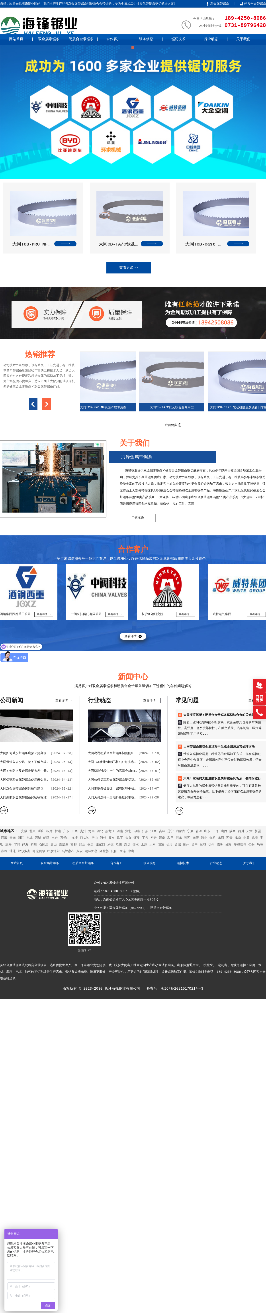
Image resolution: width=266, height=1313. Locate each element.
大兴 (128, 838)
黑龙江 (110, 831)
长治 (169, 844)
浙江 (21, 838)
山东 (207, 831)
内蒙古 (180, 831)
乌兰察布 (68, 851)
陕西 (232, 831)
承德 (110, 844)
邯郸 (73, 844)
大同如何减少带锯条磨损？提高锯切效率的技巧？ (34, 753)
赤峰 (4, 851)
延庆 (162, 838)
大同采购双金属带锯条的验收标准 (23, 797)
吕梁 (228, 844)
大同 (152, 844)
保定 (90, 844)
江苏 (145, 831)
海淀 (75, 838)
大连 (122, 851)
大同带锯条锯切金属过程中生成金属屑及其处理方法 (219, 747)
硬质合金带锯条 (255, 4)
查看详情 (130, 636)
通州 (103, 838)
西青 (229, 838)
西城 (38, 838)
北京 (32, 831)
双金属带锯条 (219, 4)
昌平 (120, 838)
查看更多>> (128, 268)
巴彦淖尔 (53, 851)
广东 (66, 831)
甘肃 (58, 831)
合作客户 (113, 39)
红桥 (212, 838)
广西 (75, 831)
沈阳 (114, 851)
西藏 (4, 838)
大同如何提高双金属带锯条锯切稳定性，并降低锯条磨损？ (128, 780)
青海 (199, 831)
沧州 (119, 844)
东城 (29, 838)
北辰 (246, 838)
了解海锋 (137, 518)
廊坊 (127, 844)
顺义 (111, 838)
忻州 (211, 844)
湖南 (137, 831)
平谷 (145, 838)
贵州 (83, 831)
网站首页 (16, 39)
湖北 (128, 831)
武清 (255, 838)
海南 (91, 831)
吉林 (162, 831)
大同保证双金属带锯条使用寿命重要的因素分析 (32, 780)
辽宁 (170, 831)
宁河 (17, 844)
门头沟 (84, 838)
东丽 (221, 838)
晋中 (195, 844)
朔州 (186, 844)
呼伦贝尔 (39, 851)
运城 (203, 844)
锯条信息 (146, 39)
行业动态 (211, 39)
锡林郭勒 (91, 851)
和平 (170, 838)
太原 (144, 844)
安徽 (24, 831)
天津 (249, 831)
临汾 (220, 844)
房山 (95, 838)
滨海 (8, 844)
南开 (196, 838)
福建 (49, 831)
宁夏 (190, 831)
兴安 (79, 851)
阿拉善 (104, 851)
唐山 (54, 844)
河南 (120, 831)
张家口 (100, 844)
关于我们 (243, 39)
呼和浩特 (240, 844)
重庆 (41, 831)
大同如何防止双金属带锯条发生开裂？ (26, 771)
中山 (131, 851)
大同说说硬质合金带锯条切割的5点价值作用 (118, 753)
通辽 (13, 851)
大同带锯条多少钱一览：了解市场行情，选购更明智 (35, 762)
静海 (25, 844)
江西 (154, 831)
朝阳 (46, 838)
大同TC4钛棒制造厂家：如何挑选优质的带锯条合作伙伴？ (128, 762)
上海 (216, 831)
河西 (187, 838)
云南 (13, 838)
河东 (179, 838)
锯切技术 (178, 39)
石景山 (64, 838)
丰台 (55, 838)
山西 (224, 831)
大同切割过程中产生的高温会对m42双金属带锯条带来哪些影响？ (132, 771)
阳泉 (161, 844)
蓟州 (34, 844)
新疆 (258, 831)
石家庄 (43, 844)
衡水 (136, 844)
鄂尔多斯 (24, 851)
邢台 (82, 844)
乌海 (260, 844)
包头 (251, 844)
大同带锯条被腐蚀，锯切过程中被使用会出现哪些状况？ (126, 788)
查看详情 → (63, 700)
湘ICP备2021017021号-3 (182, 989)
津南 (238, 838)
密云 (154, 838)
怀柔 (137, 838)
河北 (100, 831)
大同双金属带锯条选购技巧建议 (21, 788)
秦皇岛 (63, 844)
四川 (241, 831)
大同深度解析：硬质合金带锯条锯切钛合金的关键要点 (220, 715)
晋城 (178, 844)
